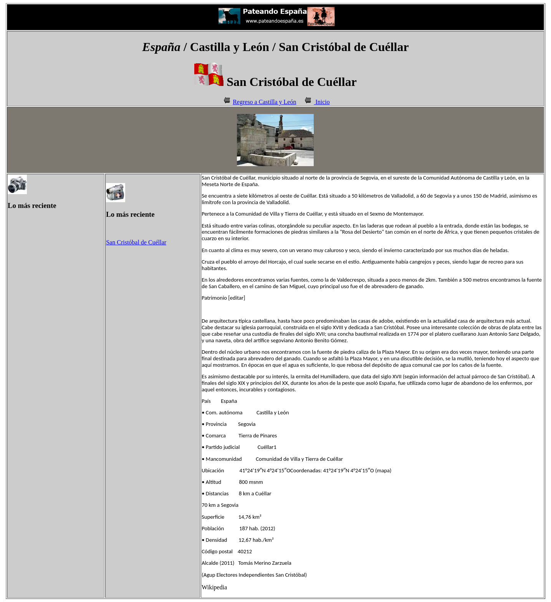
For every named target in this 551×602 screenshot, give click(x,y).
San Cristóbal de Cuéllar (136, 242)
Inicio (321, 102)
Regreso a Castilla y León (264, 102)
